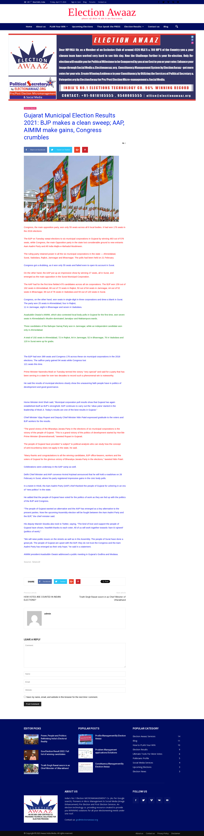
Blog (84, 2)
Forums (92, 2)
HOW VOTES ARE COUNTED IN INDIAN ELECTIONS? (42, 598)
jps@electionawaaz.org (87, 819)
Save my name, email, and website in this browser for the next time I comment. (62, 697)
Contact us (102, 2)
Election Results (134, 26)
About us (41, 26)
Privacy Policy (163, 833)
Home (29, 26)
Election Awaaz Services (144, 736)
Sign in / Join (76, 2)
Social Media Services (143, 762)
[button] (176, 26)
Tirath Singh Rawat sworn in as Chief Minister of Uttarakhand (102, 598)
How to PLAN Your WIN (144, 745)
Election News (139, 771)
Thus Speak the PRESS (108, 26)
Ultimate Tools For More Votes (147, 753)
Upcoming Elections (82, 26)
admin (47, 613)
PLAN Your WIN (59, 26)
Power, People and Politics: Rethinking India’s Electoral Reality (54, 738)
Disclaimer (175, 833)
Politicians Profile (141, 758)
